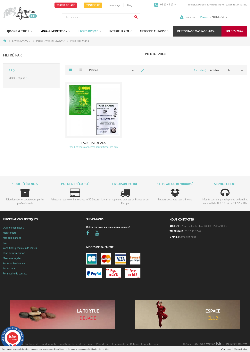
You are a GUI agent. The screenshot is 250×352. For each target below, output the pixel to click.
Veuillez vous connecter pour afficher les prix (94, 147)
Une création (211, 344)
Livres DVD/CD (21, 41)
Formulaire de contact (15, 273)
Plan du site (103, 344)
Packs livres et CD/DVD (50, 41)
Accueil (4, 41)
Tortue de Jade (65, 5)
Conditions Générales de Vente (76, 344)
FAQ (5, 243)
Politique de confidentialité (40, 344)
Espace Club (93, 5)
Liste (80, 70)
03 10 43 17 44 (168, 4)
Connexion (190, 17)
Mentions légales (12, 258)
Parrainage (114, 5)
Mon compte (9, 232)
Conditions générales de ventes (20, 248)
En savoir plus (240, 349)
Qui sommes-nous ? (13, 227)
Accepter (227, 349)
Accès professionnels (14, 263)
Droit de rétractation (14, 253)
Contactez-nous (187, 237)
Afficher (214, 70)
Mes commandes (12, 237)
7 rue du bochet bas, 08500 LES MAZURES (204, 226)
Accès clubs (9, 268)
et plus (19, 78)
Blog (129, 5)
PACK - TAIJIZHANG (93, 143)
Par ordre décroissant (143, 70)
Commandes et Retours (125, 344)
